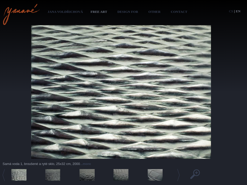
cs (231, 11)
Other (154, 12)
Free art (99, 12)
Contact (179, 12)
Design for (127, 12)
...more (85, 164)
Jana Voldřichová (65, 12)
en (238, 11)
